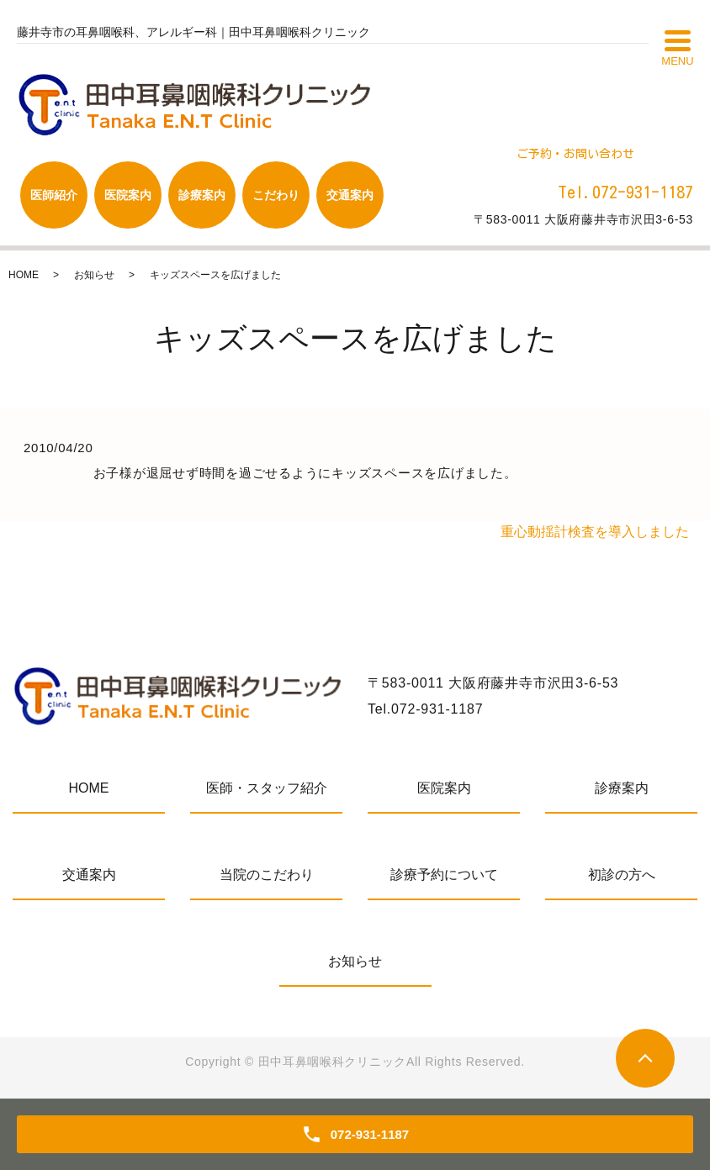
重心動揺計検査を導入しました (595, 531)
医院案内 (444, 788)
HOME (23, 275)
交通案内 (89, 874)
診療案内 (622, 788)
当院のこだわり (267, 874)
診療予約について (444, 874)
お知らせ (94, 275)
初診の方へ (621, 874)
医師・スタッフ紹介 (266, 788)
